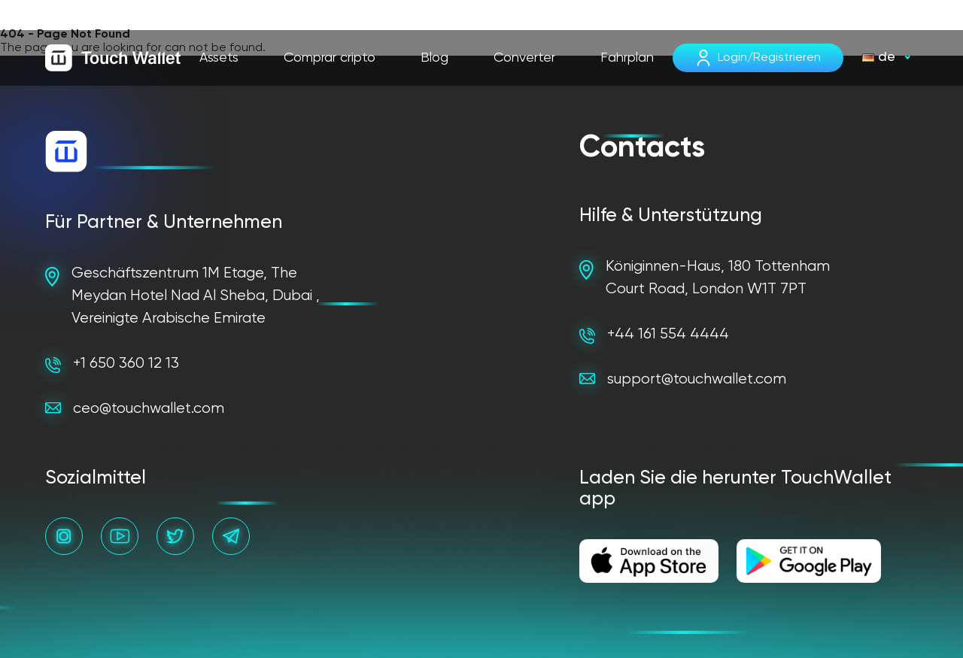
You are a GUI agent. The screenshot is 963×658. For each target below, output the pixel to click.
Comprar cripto (329, 58)
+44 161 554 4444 (654, 335)
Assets (218, 58)
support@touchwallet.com (682, 379)
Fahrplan (627, 58)
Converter (524, 58)
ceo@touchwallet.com (134, 409)
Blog (434, 58)
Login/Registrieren (769, 58)
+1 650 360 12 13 (112, 364)
